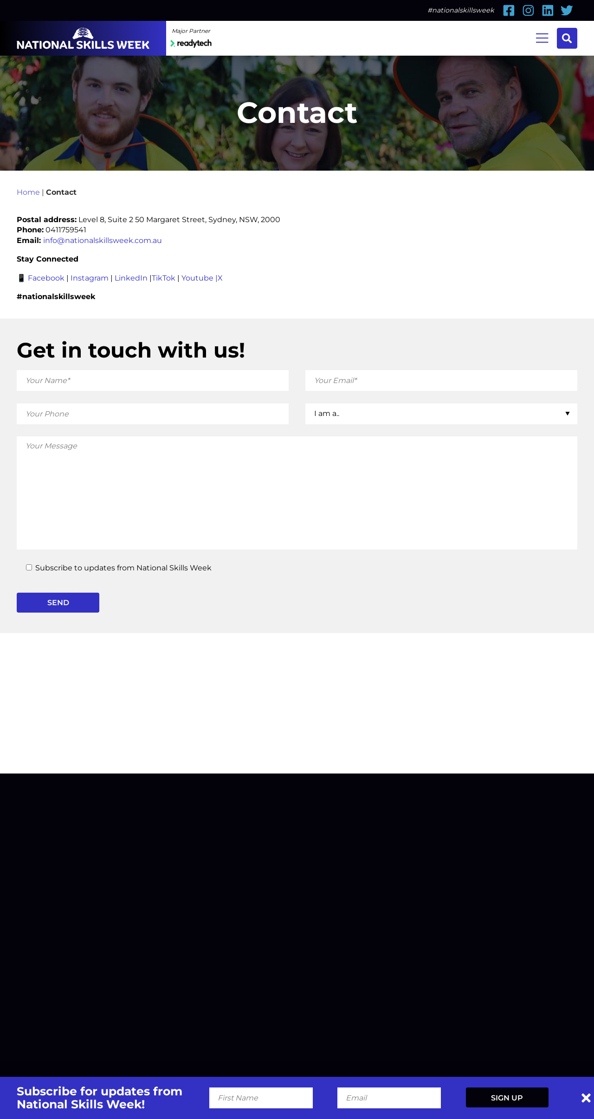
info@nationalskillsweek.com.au (102, 240)
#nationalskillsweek (460, 10)
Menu (542, 37)
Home (28, 192)
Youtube (197, 277)
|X (219, 277)
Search (567, 38)
